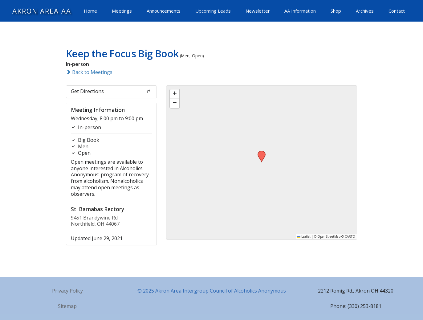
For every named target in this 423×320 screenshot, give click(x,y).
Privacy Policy (67, 290)
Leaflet (304, 236)
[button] (259, 152)
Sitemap (67, 306)
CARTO (350, 236)
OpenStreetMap (328, 236)
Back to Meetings (89, 72)
